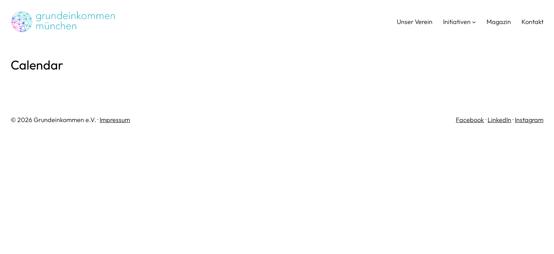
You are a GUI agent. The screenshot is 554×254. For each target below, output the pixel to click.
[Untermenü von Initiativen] (474, 22)
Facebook (470, 120)
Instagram (529, 120)
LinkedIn (499, 120)
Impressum (115, 120)
